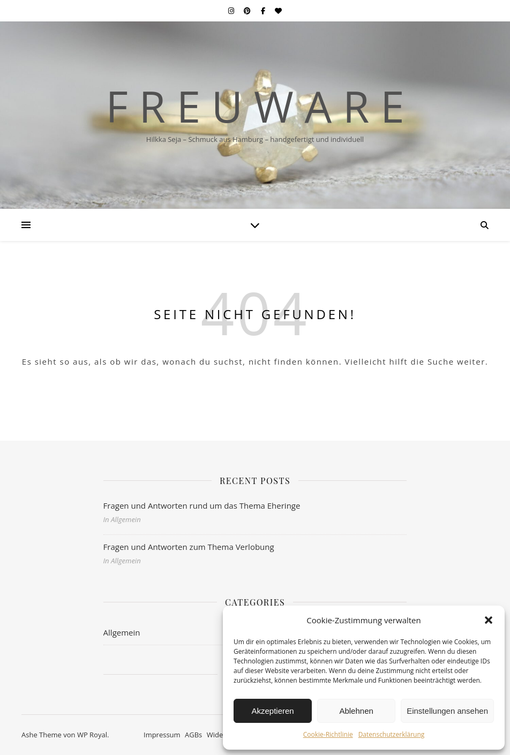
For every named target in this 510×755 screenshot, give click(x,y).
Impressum (162, 734)
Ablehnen (356, 710)
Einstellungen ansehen (447, 710)
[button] (488, 620)
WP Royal (92, 734)
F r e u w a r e (255, 106)
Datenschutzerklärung (391, 734)
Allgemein (121, 632)
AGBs (193, 734)
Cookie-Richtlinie (328, 734)
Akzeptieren (272, 710)
